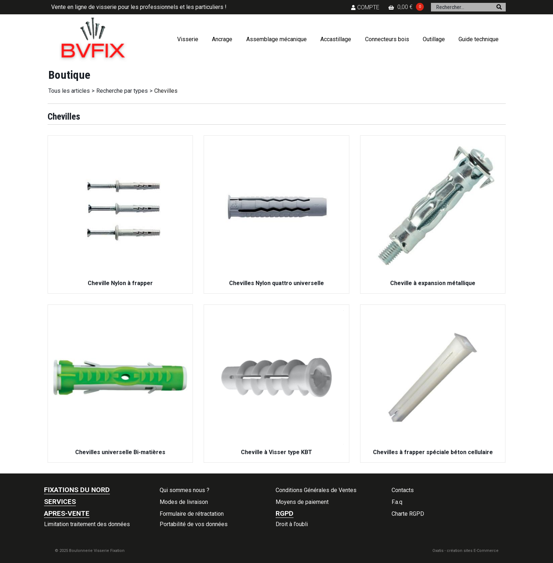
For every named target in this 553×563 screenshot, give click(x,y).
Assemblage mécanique (276, 39)
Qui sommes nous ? (184, 490)
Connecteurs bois (387, 39)
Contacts (403, 490)
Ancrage (222, 39)
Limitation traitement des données (87, 524)
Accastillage (335, 39)
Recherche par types (122, 90)
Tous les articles (69, 90)
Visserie (187, 39)
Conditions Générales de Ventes (316, 490)
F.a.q (397, 502)
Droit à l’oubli (292, 524)
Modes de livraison (184, 502)
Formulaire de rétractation (192, 513)
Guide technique (479, 39)
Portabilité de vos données (194, 524)
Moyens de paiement (302, 502)
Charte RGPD (408, 513)
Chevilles (166, 90)
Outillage (434, 39)
